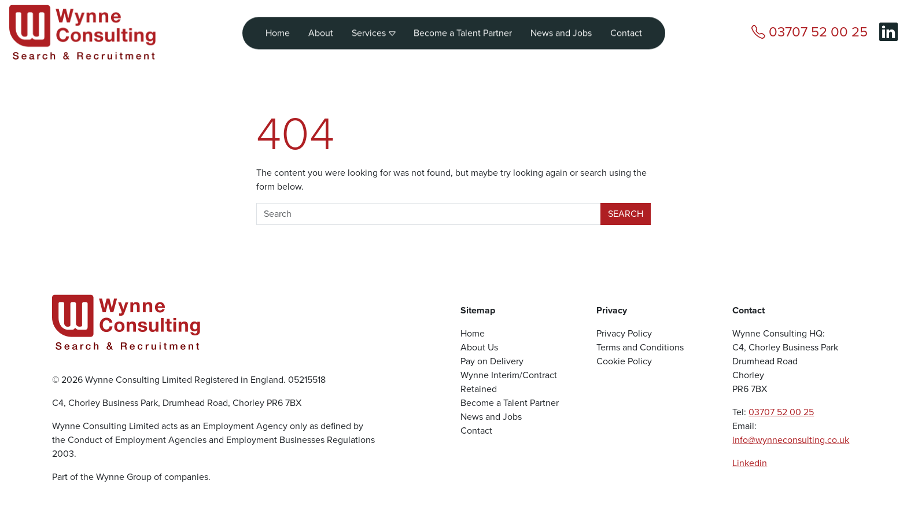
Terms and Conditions (640, 347)
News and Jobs (561, 29)
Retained (478, 389)
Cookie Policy (624, 361)
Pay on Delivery (491, 361)
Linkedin (749, 463)
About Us (479, 347)
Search (625, 213)
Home (278, 29)
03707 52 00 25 (781, 412)
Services (373, 29)
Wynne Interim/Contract (508, 375)
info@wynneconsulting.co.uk (790, 439)
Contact (626, 29)
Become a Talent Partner (463, 29)
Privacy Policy (624, 333)
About (320, 29)
